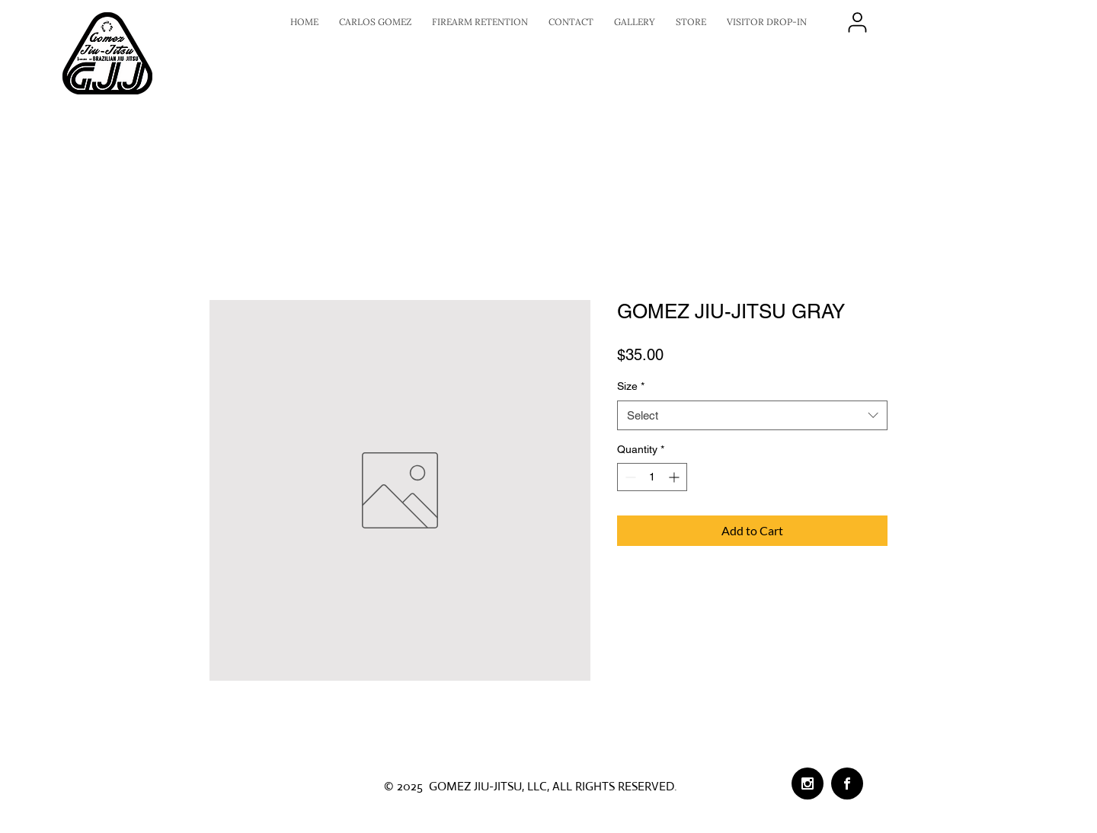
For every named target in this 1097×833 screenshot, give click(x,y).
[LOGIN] (857, 22)
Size (630, 386)
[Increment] (675, 477)
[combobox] (752, 415)
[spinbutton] (652, 477)
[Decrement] (628, 477)
